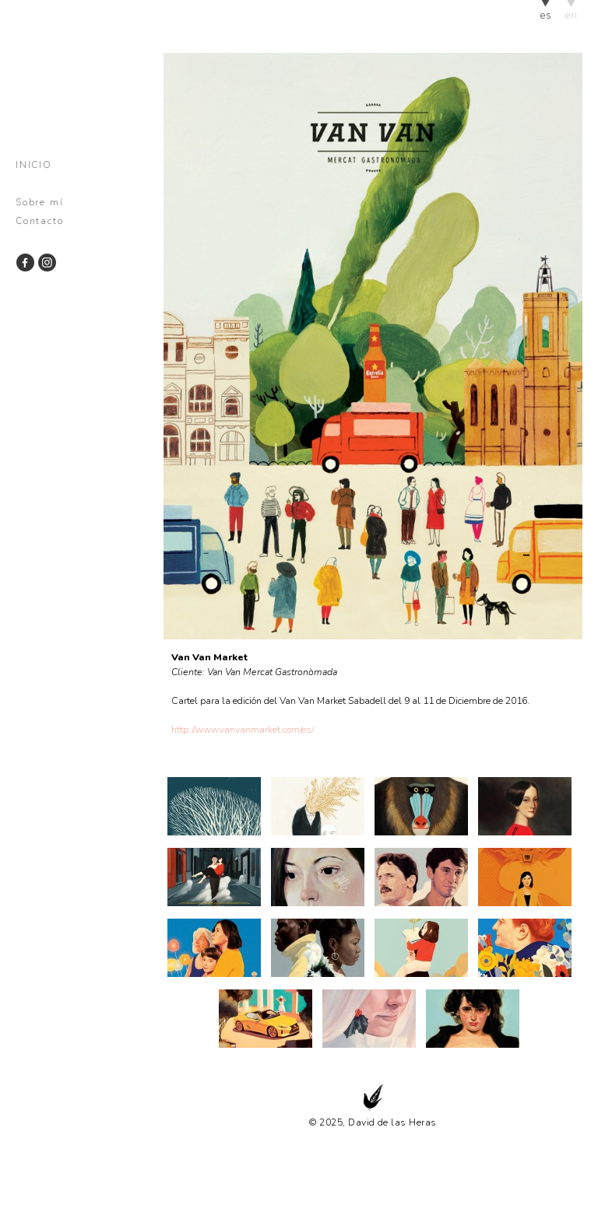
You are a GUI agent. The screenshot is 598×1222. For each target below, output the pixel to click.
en (571, 15)
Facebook (25, 262)
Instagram (46, 262)
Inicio (34, 165)
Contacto (39, 221)
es (545, 15)
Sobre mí (39, 202)
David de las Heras (72, 74)
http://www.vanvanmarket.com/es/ (242, 729)
